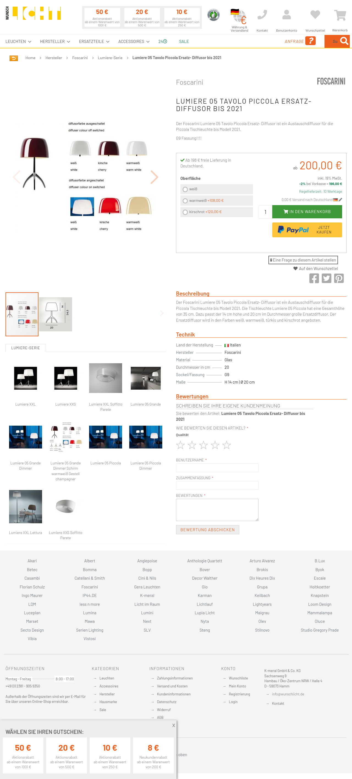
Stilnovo (262, 629)
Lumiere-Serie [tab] (25, 317)
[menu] (176, 41)
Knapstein (320, 595)
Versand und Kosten (172, 686)
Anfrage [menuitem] (256, 40)
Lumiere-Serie (110, 57)
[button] (155, 161)
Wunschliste (238, 678)
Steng (204, 629)
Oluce (320, 621)
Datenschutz (167, 702)
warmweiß (206, 200)
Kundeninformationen (174, 694)
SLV (147, 629)
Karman (204, 595)
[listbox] (216, 201)
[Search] (344, 41)
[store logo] (33, 16)
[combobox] (310, 41)
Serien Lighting (89, 629)
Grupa (262, 586)
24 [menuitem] (162, 41)
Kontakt (278, 703)
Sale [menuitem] (184, 41)
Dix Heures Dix (262, 578)
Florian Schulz (32, 586)
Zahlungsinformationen (175, 678)
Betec (32, 569)
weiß (193, 188)
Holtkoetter (320, 586)
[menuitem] (16, 41)
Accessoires (109, 686)
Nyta (204, 621)
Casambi (32, 578)
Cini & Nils (147, 578)
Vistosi (90, 638)
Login (233, 702)
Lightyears (262, 604)
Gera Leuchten (147, 586)
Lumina (90, 612)
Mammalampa (319, 612)
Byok (319, 569)
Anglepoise (147, 560)
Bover (205, 569)
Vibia (32, 638)
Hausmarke (108, 702)
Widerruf (164, 710)
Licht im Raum (147, 604)
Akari (32, 560)
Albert (89, 560)
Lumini (147, 612)
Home (30, 57)
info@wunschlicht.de (288, 694)
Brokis (262, 569)
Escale (320, 578)
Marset (32, 621)
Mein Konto (237, 686)
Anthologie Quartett (204, 560)
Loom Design (320, 604)
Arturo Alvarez (262, 560)
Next (147, 621)
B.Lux (320, 560)
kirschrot (205, 211)
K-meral (147, 595)
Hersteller (54, 57)
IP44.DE (89, 595)
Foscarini (80, 57)
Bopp (147, 569)
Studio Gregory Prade (320, 629)
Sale (103, 710)
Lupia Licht (205, 612)
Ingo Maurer (32, 595)
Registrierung (239, 694)
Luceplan (32, 612)
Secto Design (32, 629)
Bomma (90, 569)
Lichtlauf (205, 604)
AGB (160, 717)
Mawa (90, 621)
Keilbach (262, 595)
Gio (205, 586)
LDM (32, 604)
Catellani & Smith (90, 578)
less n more (90, 604)
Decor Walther (204, 578)
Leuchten (107, 678)
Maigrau (262, 612)
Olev (262, 621)
